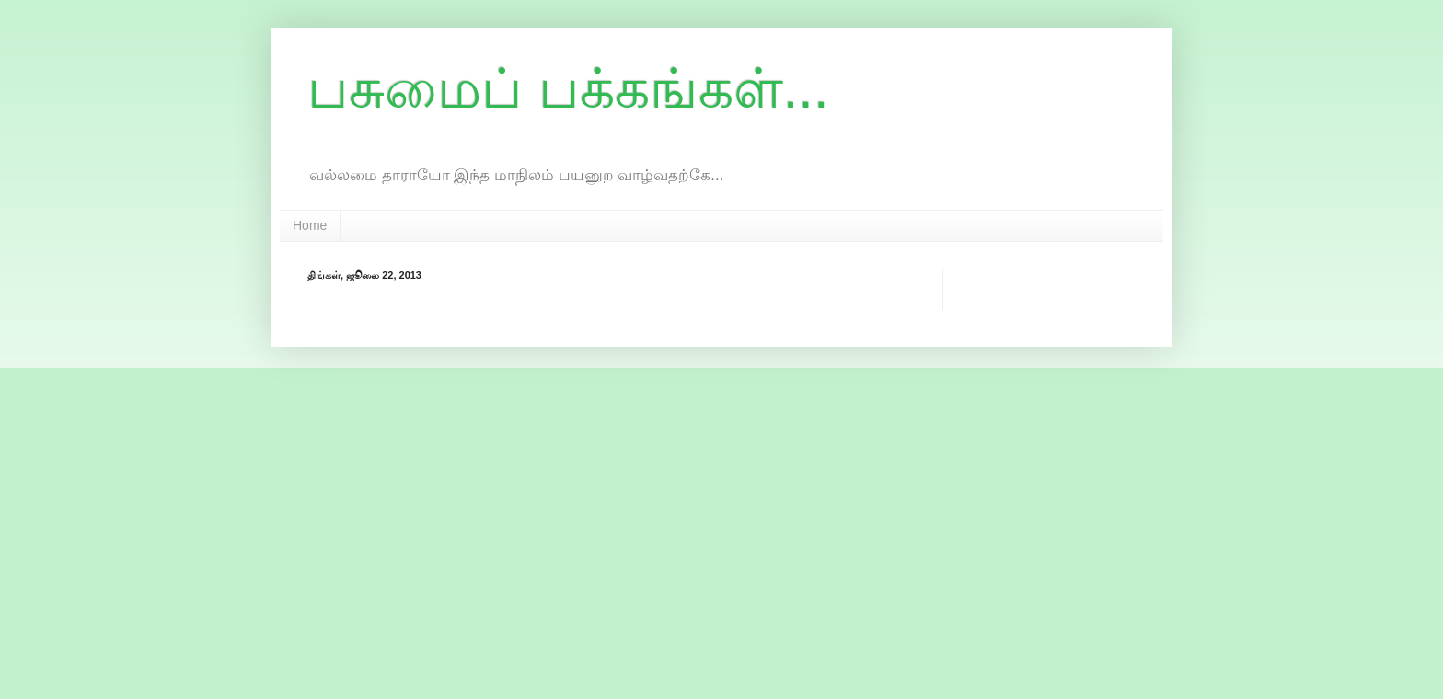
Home (310, 225)
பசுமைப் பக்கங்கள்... (568, 89)
